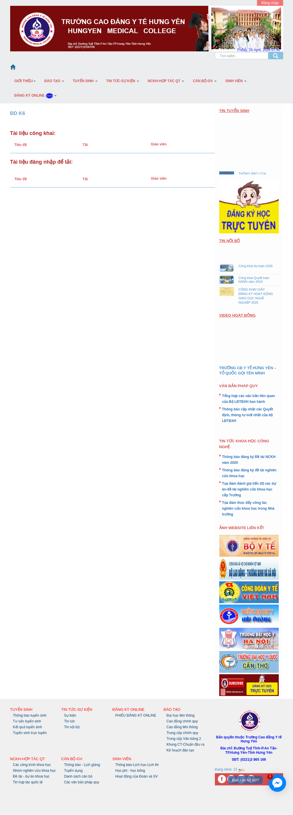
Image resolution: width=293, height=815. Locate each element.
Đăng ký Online (36, 95)
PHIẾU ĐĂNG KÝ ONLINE (135, 715)
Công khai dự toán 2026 (255, 268)
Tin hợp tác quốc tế (28, 782)
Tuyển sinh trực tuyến (30, 733)
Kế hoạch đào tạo (180, 750)
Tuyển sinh (85, 81)
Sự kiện (70, 715)
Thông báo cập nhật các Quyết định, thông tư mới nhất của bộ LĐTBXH (247, 415)
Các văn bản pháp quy (81, 782)
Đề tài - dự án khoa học (31, 776)
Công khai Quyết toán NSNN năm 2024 (253, 281)
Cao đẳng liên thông (182, 727)
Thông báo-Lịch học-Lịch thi (137, 765)
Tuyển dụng (73, 771)
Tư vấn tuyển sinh (27, 721)
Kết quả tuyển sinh (27, 727)
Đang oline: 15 (230, 769)
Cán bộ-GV (205, 81)
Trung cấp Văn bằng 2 (183, 739)
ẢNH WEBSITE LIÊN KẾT (241, 528)
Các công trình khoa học (32, 765)
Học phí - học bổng (130, 771)
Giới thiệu (25, 81)
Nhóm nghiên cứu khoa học (34, 771)
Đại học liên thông (180, 715)
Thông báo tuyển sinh (30, 715)
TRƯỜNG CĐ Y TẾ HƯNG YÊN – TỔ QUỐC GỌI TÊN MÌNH (247, 370)
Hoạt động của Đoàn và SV (136, 776)
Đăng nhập (269, 3)
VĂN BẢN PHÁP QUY (238, 386)
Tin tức (69, 721)
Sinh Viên (236, 81)
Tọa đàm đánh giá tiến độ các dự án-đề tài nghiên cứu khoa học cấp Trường (249, 489)
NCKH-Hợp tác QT (166, 81)
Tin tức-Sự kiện (122, 81)
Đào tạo (54, 81)
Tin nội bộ (72, 727)
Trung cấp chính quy (182, 733)
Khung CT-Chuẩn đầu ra (185, 744)
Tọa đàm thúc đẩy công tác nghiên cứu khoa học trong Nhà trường (248, 508)
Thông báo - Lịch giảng (82, 765)
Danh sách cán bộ (78, 776)
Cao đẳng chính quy (182, 721)
